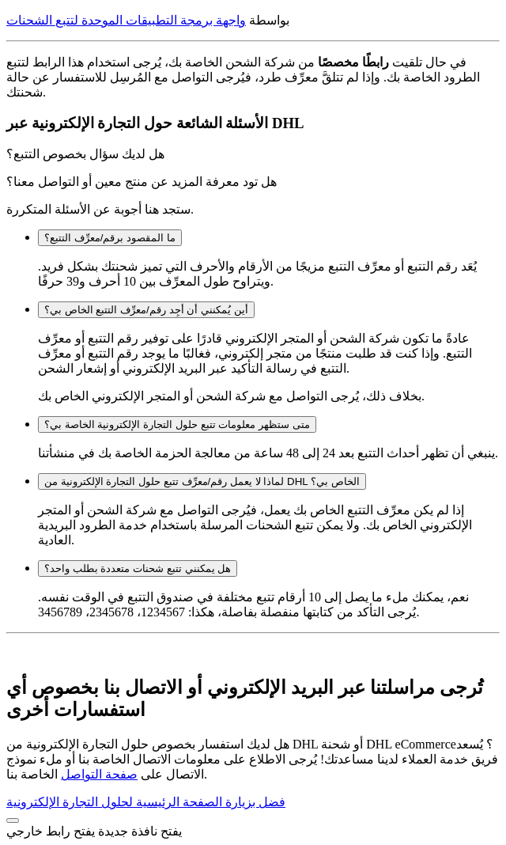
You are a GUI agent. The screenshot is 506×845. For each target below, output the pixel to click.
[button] (12, 820)
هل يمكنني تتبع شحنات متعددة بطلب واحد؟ (137, 568)
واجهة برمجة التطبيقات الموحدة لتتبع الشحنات (126, 20)
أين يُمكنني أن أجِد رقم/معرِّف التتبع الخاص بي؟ (146, 310)
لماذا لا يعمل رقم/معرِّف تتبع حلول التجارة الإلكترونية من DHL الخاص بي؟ (202, 481)
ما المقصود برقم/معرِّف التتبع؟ (110, 238)
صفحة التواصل (99, 774)
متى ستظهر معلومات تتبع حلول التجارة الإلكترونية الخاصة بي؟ (177, 424)
